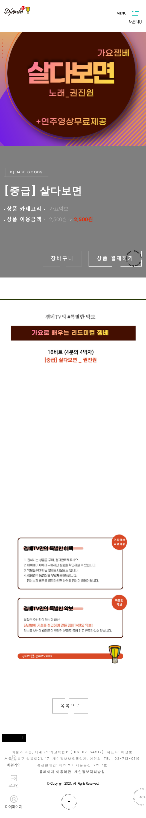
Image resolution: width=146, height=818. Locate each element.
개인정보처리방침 (89, 772)
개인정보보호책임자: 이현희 (76, 759)
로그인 (13, 781)
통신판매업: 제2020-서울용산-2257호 (72, 765)
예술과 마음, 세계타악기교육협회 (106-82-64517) (58, 752)
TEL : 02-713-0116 (122, 759)
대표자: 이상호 (120, 752)
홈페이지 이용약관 (55, 772)
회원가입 (13, 761)
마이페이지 (13, 802)
